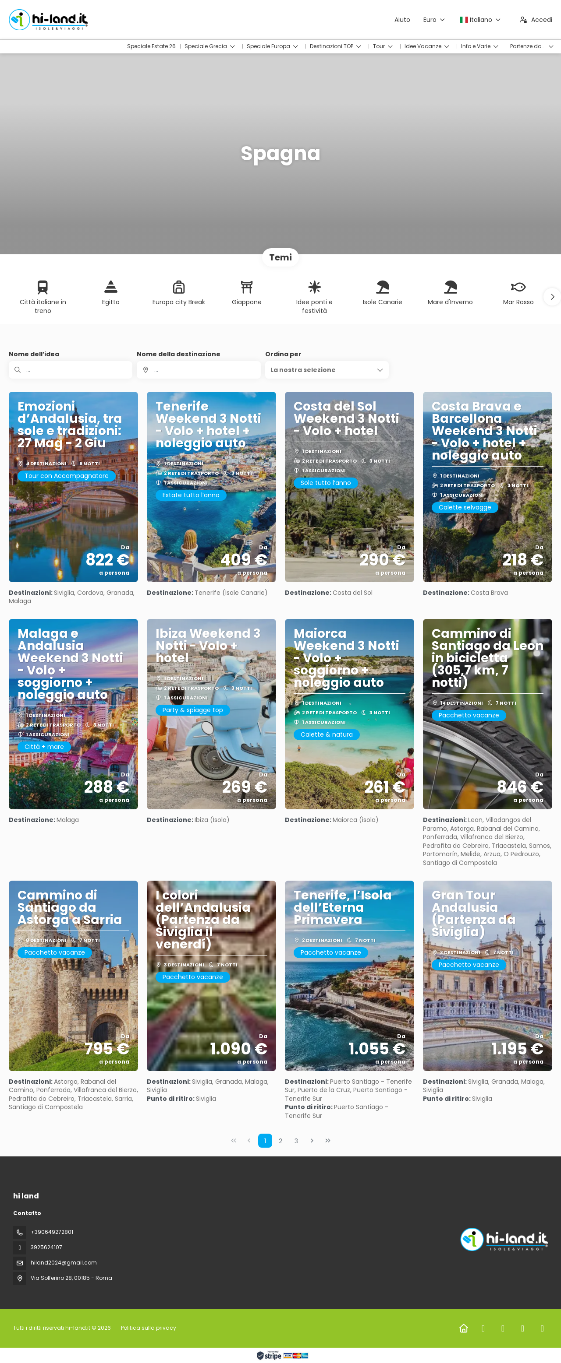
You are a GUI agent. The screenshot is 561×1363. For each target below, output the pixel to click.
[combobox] (198, 370)
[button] (552, 297)
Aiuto (402, 19)
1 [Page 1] (265, 1141)
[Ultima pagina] (328, 1141)
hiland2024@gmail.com (64, 1262)
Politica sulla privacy (148, 1327)
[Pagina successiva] (312, 1141)
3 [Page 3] (296, 1141)
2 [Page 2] (280, 1141)
